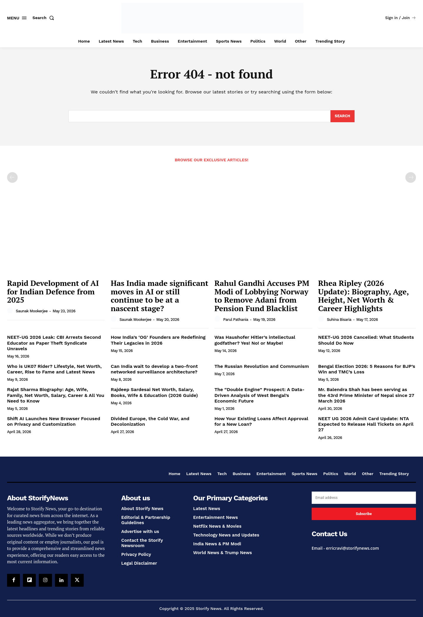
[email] (364, 498)
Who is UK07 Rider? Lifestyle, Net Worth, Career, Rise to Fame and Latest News (54, 369)
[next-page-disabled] (410, 177)
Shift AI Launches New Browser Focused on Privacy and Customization (53, 421)
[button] (45, 17)
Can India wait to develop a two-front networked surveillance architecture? (154, 369)
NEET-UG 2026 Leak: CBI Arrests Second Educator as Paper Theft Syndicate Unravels (54, 343)
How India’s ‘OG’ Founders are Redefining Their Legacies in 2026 (158, 340)
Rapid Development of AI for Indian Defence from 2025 (53, 291)
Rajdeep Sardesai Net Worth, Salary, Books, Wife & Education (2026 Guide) (154, 392)
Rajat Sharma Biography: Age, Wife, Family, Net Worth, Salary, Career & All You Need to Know (55, 395)
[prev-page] (12, 177)
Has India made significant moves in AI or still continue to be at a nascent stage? (159, 295)
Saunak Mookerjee (32, 311)
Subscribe (364, 514)
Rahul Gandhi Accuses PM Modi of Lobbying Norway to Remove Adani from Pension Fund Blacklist (261, 295)
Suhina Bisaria (339, 319)
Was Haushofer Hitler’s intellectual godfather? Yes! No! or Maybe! (254, 340)
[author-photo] (11, 311)
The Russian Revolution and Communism (261, 366)
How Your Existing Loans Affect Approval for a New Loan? (261, 421)
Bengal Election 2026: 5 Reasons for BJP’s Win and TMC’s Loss (366, 369)
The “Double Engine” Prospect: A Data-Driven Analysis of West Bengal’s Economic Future (259, 395)
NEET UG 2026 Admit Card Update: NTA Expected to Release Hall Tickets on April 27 (365, 424)
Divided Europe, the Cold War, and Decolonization (150, 421)
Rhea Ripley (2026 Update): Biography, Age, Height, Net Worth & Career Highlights (363, 295)
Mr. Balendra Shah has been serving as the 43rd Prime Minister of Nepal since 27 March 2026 (366, 395)
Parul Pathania (235, 319)
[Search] (342, 116)
